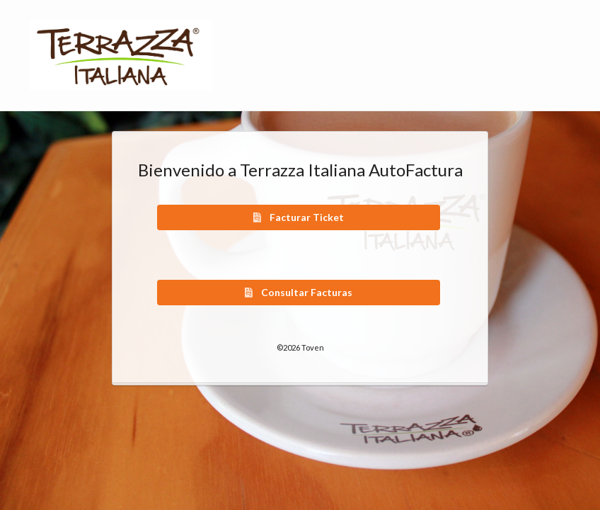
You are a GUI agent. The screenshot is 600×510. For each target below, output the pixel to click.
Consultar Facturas (297, 292)
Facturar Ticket (297, 217)
